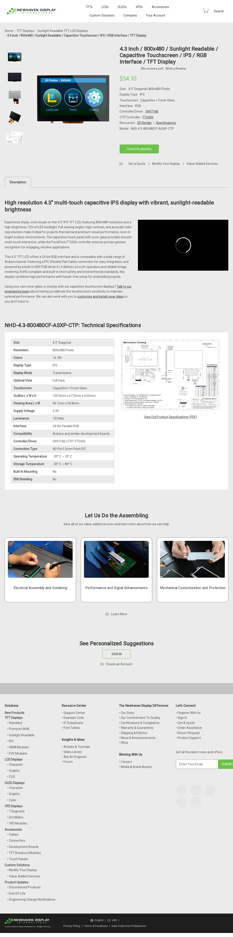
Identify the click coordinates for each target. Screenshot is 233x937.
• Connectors (16, 840)
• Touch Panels (17, 859)
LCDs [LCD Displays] (105, 7)
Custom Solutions (101, 15)
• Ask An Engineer (74, 757)
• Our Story (126, 713)
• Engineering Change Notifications (31, 899)
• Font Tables (71, 728)
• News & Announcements (137, 738)
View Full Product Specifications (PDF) (170, 417)
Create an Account (119, 664)
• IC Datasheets (72, 723)
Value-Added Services (202, 163)
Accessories (160, 7)
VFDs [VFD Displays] (139, 7)
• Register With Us (188, 713)
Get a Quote (137, 163)
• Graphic (13, 770)
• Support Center (73, 713)
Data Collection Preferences (129, 926)
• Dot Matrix (15, 817)
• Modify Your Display (22, 870)
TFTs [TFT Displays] (89, 7)
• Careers (125, 761)
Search (219, 11)
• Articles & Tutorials (76, 747)
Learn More (119, 614)
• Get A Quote (185, 723)
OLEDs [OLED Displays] (122, 7)
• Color (11, 800)
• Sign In (181, 717)
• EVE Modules (17, 753)
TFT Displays (14, 717)
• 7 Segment (16, 811)
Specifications (166, 123)
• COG (11, 776)
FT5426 (148, 117)
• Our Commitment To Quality (139, 717)
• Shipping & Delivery (133, 733)
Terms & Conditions (96, 926)
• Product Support (188, 738)
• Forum (67, 761)
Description (18, 182)
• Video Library (72, 752)
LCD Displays (14, 759)
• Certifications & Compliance (139, 723)
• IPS (10, 741)
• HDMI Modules (18, 747)
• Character (15, 764)
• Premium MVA (18, 729)
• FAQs (123, 743)
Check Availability (139, 149)
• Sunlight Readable (21, 735)
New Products (14, 713)
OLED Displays (15, 783)
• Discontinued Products (24, 887)
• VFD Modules (17, 823)
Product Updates (16, 882)
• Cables (13, 834)
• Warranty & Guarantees (136, 728)
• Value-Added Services (23, 876)
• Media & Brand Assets (135, 767)
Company (130, 15)
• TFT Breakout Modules (24, 853)
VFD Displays (14, 806)
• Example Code (73, 717)
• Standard (14, 723)
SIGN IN (117, 654)
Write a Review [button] (175, 68)
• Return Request (188, 733)
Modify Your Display (166, 163)
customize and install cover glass (100, 296)
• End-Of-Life (16, 893)
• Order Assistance (189, 728)
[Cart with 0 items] (205, 10)
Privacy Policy (71, 926)
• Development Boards (23, 847)
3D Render (144, 123)
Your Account (155, 15)
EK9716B (152, 111)
